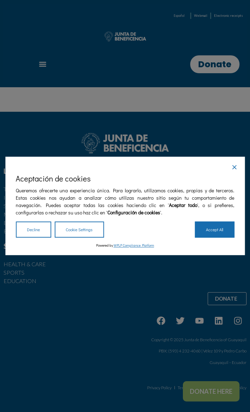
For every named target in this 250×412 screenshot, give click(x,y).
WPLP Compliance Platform (134, 245)
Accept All (214, 230)
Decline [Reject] (33, 230)
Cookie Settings (79, 230)
